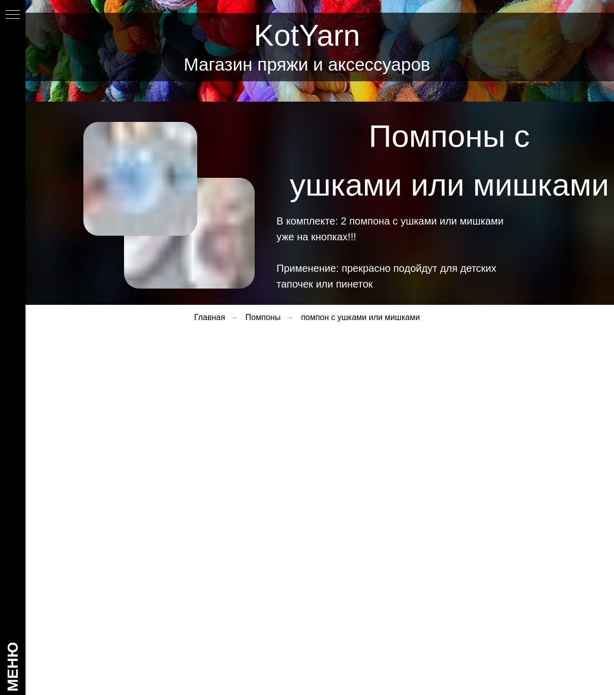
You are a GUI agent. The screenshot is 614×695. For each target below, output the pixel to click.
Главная (209, 317)
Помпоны (263, 317)
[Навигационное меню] (13, 15)
